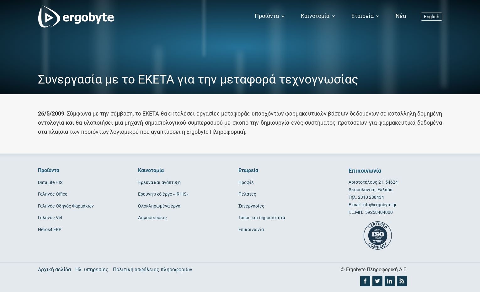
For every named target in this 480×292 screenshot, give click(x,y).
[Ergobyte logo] (74, 16)
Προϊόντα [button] (270, 16)
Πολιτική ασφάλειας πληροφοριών (152, 270)
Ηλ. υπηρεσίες (92, 270)
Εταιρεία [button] (366, 16)
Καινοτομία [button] (318, 16)
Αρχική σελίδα (54, 270)
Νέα (401, 16)
